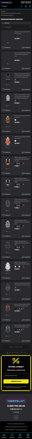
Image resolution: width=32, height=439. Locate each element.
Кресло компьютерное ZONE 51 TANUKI (22, 116)
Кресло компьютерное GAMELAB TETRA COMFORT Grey (22, 222)
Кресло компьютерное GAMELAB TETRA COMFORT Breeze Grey (22, 201)
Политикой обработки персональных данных (16, 387)
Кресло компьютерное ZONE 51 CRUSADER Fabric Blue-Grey (22, 54)
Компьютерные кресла (7, 15)
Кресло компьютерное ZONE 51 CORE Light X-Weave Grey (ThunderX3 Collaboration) (22, 96)
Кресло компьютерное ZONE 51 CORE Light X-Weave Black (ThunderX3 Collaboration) (22, 75)
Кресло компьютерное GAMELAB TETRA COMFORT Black (22, 243)
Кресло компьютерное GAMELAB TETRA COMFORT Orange (22, 159)
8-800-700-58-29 (26, 2)
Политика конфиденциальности (16, 423)
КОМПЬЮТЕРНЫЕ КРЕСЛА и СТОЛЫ (11, 13)
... (19, 352)
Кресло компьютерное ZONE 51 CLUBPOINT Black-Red (22, 305)
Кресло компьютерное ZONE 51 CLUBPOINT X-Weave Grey (22, 284)
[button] (8, 43)
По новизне (6, 27)
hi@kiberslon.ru (16, 409)
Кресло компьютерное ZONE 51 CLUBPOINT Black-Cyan (22, 326)
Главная (3, 11)
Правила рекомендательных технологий (16, 426)
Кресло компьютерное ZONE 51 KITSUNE (22, 137)
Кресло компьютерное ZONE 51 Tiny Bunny (22, 32)
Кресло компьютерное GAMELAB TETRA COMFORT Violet (22, 180)
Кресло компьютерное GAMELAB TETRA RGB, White (22, 263)
